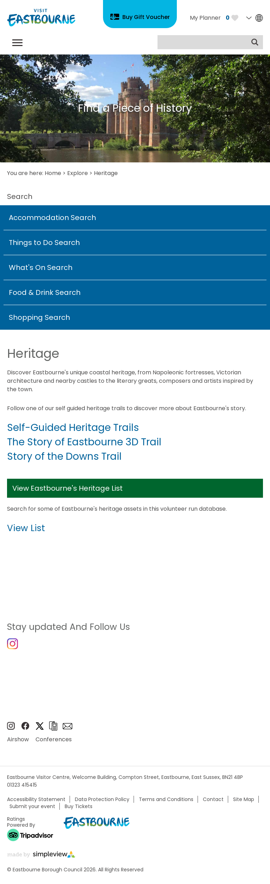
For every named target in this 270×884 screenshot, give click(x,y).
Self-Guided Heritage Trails (73, 427)
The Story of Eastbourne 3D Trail (84, 442)
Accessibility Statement (36, 799)
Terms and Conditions (166, 799)
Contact (213, 799)
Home (53, 173)
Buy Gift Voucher (146, 17)
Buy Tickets (78, 806)
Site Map (243, 799)
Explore (77, 173)
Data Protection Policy (102, 799)
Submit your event (32, 806)
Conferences (54, 739)
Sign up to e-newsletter (67, 726)
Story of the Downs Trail (64, 456)
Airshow (18, 739)
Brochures (53, 726)
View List (26, 528)
